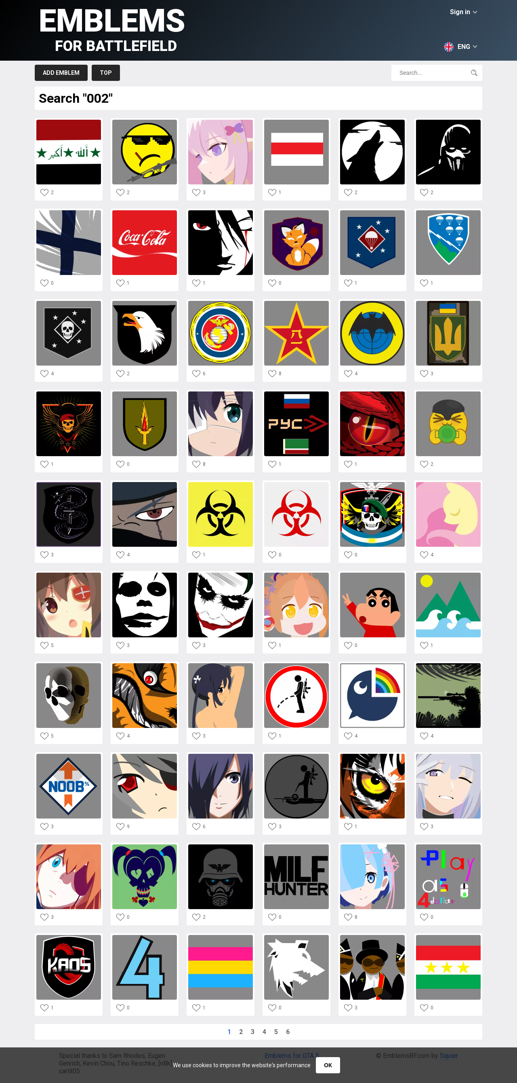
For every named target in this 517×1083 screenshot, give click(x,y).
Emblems (112, 28)
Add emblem (61, 73)
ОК (328, 1065)
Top (106, 73)
